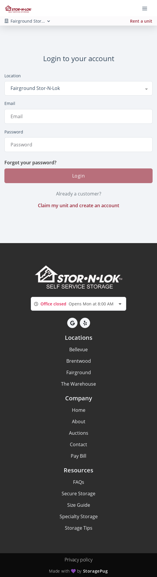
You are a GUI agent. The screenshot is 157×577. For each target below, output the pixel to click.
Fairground (78, 372)
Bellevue (78, 349)
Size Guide (78, 505)
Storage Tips (78, 528)
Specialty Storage (79, 516)
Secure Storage (78, 493)
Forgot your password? (30, 162)
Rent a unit (141, 21)
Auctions (78, 433)
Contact (78, 444)
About (78, 421)
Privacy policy (78, 559)
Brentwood (78, 361)
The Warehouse (78, 384)
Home (78, 410)
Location (12, 75)
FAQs (78, 482)
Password (13, 132)
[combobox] (78, 88)
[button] (72, 323)
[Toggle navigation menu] (147, 8)
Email (9, 103)
